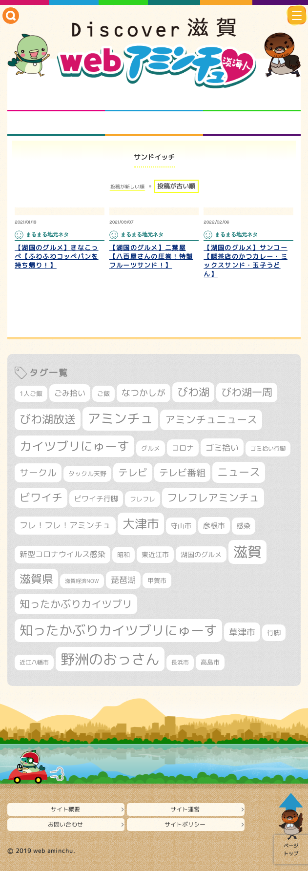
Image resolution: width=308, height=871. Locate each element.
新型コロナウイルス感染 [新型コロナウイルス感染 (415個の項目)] (62, 554)
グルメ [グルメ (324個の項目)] (150, 448)
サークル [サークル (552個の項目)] (38, 472)
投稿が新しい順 (127, 186)
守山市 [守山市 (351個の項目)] (181, 526)
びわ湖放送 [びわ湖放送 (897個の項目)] (48, 419)
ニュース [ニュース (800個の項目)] (238, 471)
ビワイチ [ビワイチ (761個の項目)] (41, 497)
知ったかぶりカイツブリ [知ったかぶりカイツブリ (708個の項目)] (76, 604)
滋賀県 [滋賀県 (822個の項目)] (36, 578)
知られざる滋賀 (56, 99)
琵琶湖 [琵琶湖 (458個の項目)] (123, 579)
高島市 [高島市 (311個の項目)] (210, 662)
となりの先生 (154, 99)
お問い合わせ (65, 824)
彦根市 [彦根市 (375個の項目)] (214, 525)
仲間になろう (251, 99)
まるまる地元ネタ (56, 123)
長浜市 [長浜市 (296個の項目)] (180, 662)
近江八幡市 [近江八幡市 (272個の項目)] (34, 662)
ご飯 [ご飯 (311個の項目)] (103, 393)
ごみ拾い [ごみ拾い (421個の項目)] (69, 393)
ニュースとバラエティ (251, 123)
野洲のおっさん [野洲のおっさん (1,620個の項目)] (110, 659)
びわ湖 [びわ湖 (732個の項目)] (193, 392)
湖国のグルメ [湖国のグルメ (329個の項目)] (201, 554)
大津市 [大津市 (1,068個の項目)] (141, 523)
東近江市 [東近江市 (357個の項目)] (155, 555)
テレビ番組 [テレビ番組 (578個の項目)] (182, 472)
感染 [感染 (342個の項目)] (243, 526)
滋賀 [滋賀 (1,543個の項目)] (247, 551)
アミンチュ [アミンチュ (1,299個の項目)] (120, 418)
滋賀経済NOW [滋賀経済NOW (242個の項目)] (82, 581)
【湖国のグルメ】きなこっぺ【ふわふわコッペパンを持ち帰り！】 (57, 256)
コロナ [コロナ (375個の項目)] (183, 448)
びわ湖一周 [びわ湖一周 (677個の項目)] (246, 392)
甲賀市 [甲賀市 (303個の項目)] (156, 580)
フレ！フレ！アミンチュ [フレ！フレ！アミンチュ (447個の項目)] (65, 525)
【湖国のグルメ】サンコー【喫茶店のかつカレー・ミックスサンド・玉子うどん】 (245, 260)
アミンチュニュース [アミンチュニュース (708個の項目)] (211, 419)
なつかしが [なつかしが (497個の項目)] (143, 393)
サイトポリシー (184, 824)
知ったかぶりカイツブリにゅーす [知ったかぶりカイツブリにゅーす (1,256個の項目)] (118, 630)
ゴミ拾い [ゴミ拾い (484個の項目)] (222, 447)
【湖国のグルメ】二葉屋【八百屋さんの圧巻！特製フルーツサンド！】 (151, 256)
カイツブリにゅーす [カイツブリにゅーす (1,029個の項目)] (74, 446)
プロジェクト (154, 123)
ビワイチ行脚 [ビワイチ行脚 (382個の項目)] (96, 499)
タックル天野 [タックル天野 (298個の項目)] (87, 473)
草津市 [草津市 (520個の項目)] (242, 631)
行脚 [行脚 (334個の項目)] (274, 632)
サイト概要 (65, 809)
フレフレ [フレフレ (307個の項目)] (142, 499)
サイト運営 (185, 809)
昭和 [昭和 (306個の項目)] (123, 554)
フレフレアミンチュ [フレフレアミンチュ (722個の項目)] (213, 497)
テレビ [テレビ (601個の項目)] (132, 472)
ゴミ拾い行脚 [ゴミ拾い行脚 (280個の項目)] (268, 448)
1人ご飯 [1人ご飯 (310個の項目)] (31, 393)
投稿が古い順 (176, 186)
